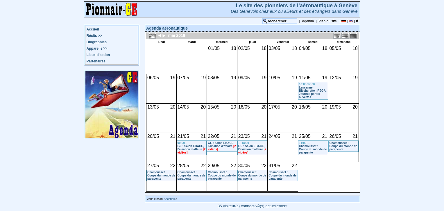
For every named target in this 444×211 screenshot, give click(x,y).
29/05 (213, 165)
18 (233, 48)
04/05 (305, 48)
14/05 (183, 106)
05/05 (335, 48)
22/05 (213, 136)
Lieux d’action (98, 55)
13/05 (153, 106)
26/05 (335, 136)
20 (173, 106)
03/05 (274, 48)
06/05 (153, 77)
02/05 (244, 48)
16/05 (244, 106)
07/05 (183, 77)
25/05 (305, 136)
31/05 (274, 165)
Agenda (308, 21)
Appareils (97, 48)
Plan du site (327, 21)
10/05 (274, 77)
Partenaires (96, 61)
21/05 (183, 136)
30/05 (244, 165)
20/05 (153, 136)
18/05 (305, 106)
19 (173, 77)
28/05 (183, 165)
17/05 (274, 106)
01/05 (214, 48)
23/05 (244, 136)
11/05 (305, 77)
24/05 (274, 136)
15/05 (213, 106)
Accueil (93, 29)
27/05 (153, 165)
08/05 (213, 77)
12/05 (335, 77)
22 (173, 165)
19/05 (335, 106)
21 (173, 136)
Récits (94, 36)
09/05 (244, 77)
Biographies (97, 42)
